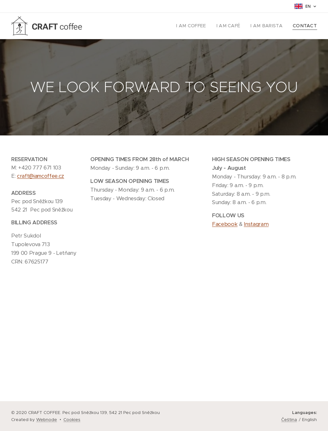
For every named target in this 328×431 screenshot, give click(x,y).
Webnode (46, 419)
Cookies (71, 419)
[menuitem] (200, 26)
